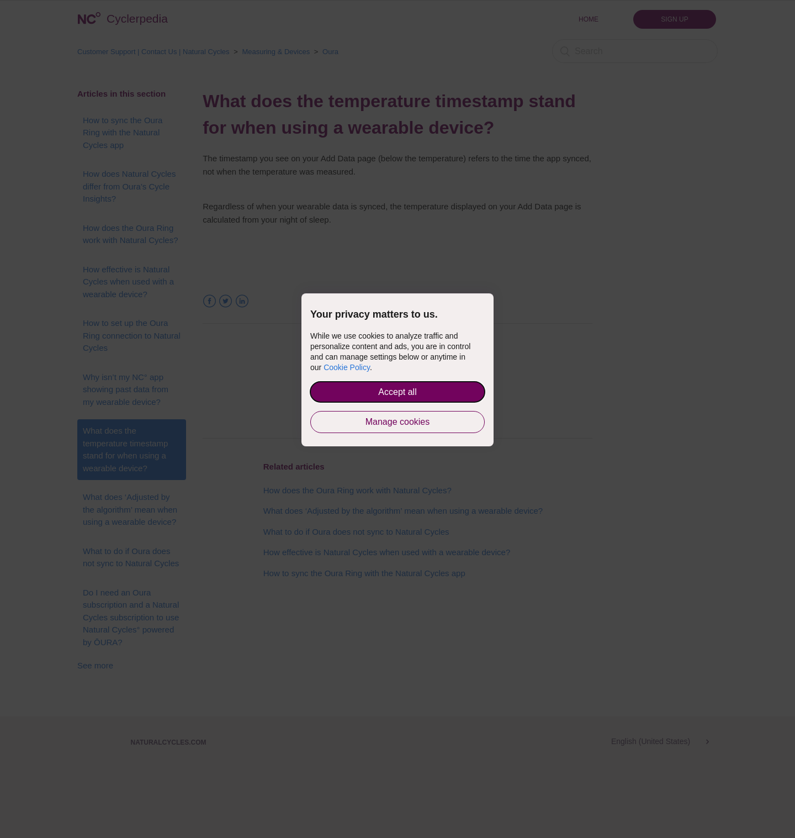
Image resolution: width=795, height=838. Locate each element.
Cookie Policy (347, 367)
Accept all (397, 392)
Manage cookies (397, 421)
